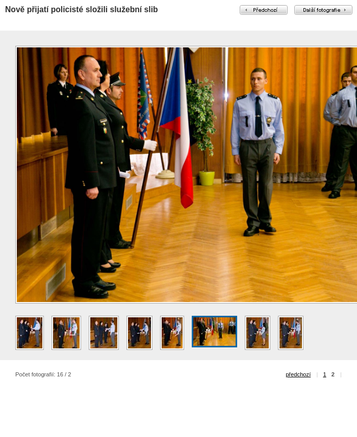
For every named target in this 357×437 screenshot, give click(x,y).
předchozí (298, 374)
